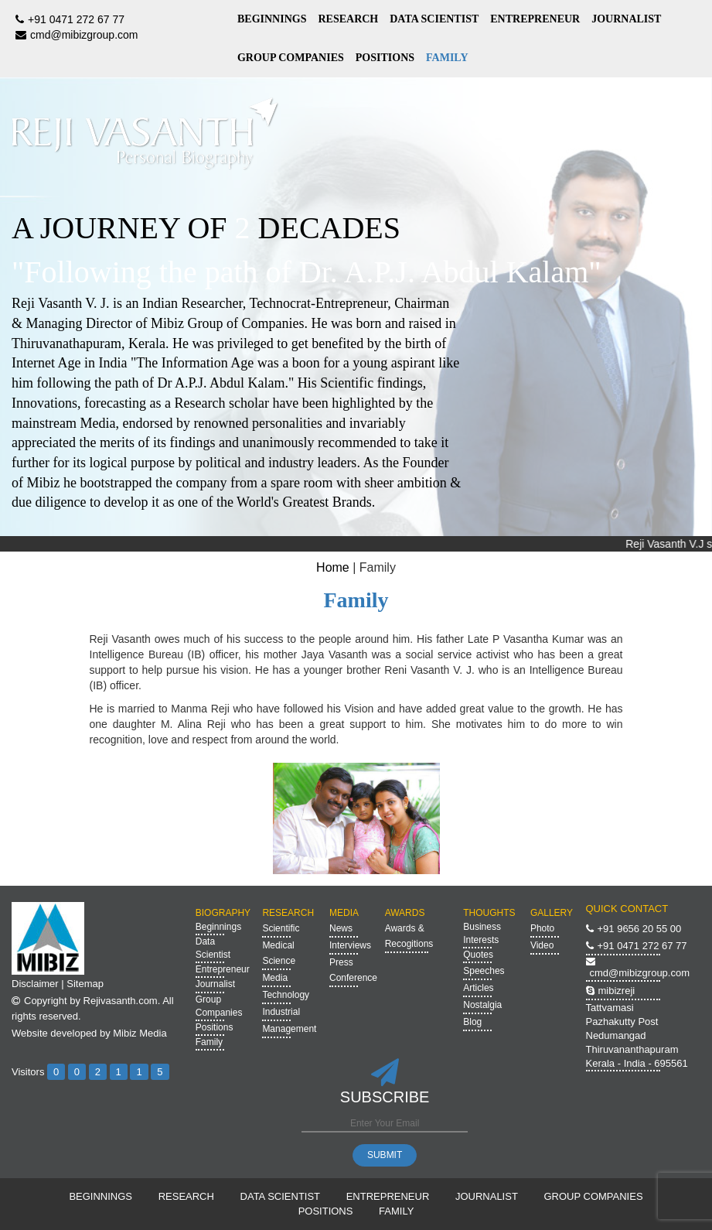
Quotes (478, 954)
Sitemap (85, 983)
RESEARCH (348, 19)
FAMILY (447, 57)
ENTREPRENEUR (535, 19)
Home (332, 567)
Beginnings (218, 926)
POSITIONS (385, 57)
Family (209, 1042)
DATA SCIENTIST (434, 19)
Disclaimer (35, 983)
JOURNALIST (626, 19)
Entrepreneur (223, 969)
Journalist (215, 984)
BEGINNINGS (271, 19)
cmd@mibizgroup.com (75, 35)
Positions (214, 1027)
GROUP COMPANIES (290, 57)
